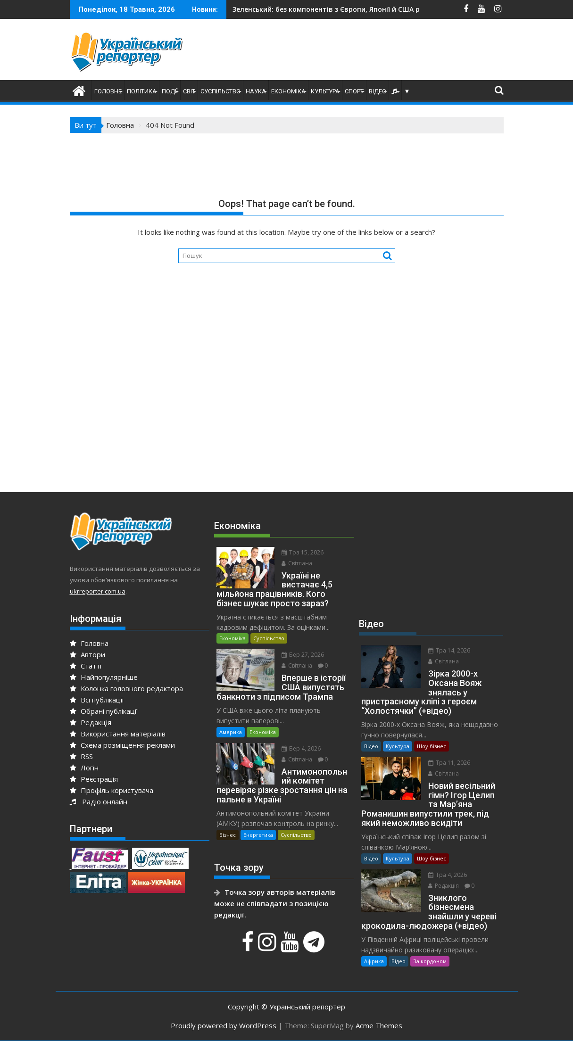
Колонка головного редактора (126, 688)
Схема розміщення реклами (122, 745)
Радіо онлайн (98, 801)
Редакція (90, 722)
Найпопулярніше (104, 677)
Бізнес (227, 834)
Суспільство (220, 91)
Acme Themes (379, 1025)
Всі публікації (97, 699)
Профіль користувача (111, 790)
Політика (142, 91)
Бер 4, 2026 (301, 748)
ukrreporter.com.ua (97, 591)
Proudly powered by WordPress (223, 1025)
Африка (374, 961)
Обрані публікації (104, 711)
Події (170, 91)
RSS (81, 756)
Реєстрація (94, 779)
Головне (108, 91)
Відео (377, 91)
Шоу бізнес (431, 746)
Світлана (297, 563)
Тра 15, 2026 (303, 552)
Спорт (354, 91)
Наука (256, 91)
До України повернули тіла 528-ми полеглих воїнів (341, 9)
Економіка (288, 91)
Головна (89, 643)
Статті (85, 665)
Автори (87, 654)
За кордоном (430, 961)
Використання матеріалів (118, 733)
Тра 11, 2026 (449, 763)
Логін (84, 767)
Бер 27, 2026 (303, 655)
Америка (230, 731)
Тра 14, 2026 (449, 650)
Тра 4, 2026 (447, 875)
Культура (325, 91)
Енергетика (258, 834)
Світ (189, 91)
